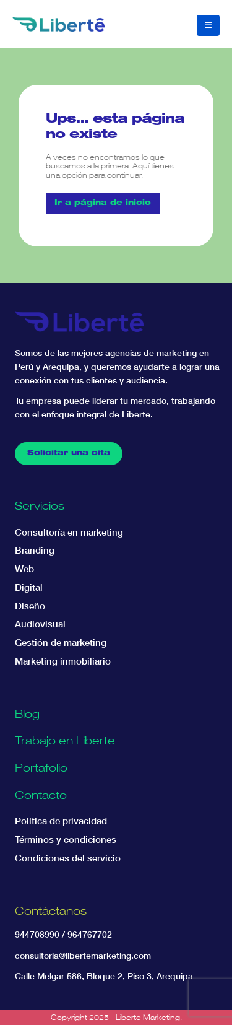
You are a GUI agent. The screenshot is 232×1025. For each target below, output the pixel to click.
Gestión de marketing (60, 642)
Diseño (30, 606)
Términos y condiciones (65, 839)
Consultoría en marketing (69, 532)
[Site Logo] (58, 24)
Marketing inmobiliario (63, 661)
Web (24, 569)
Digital (29, 587)
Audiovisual (40, 624)
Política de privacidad (61, 821)
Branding (34, 550)
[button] (208, 25)
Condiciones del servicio (68, 858)
